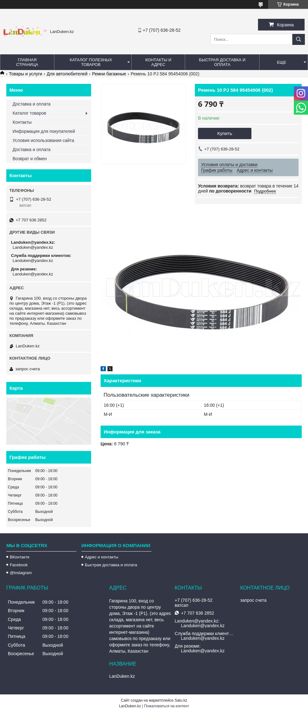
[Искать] (298, 39)
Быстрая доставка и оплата (111, 565)
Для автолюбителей (67, 73)
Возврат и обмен (30, 158)
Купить (224, 133)
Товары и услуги (25, 73)
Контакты (22, 122)
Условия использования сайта (43, 140)
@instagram (21, 572)
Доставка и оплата (32, 103)
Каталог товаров (29, 113)
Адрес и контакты (101, 557)
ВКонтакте (20, 557)
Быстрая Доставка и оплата (222, 62)
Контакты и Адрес (158, 62)
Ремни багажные (109, 73)
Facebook (19, 565)
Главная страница (27, 62)
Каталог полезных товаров (91, 62)
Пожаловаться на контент (166, 706)
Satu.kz (180, 700)
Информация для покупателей (44, 131)
